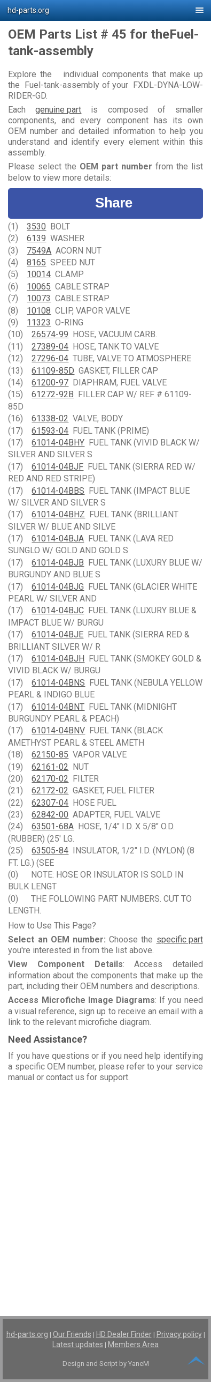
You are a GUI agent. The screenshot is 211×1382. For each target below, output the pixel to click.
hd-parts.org (27, 1334)
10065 (39, 286)
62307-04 (50, 803)
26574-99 (50, 334)
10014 (39, 274)
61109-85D (53, 371)
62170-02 (50, 779)
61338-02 (50, 418)
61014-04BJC (58, 610)
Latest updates (77, 1344)
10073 (39, 298)
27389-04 (50, 346)
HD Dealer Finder (124, 1334)
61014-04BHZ (58, 514)
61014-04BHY (58, 442)
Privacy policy (179, 1334)
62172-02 (50, 790)
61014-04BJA (58, 538)
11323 (39, 322)
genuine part (58, 110)
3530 (36, 226)
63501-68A (53, 826)
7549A (39, 251)
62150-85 (50, 754)
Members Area (133, 1344)
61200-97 (50, 382)
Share (105, 203)
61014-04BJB (58, 563)
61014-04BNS (58, 683)
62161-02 (50, 767)
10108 (39, 311)
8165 (36, 262)
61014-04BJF (57, 467)
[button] (105, 10)
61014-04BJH (58, 658)
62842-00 (50, 814)
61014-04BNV (58, 730)
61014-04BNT (58, 707)
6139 (36, 238)
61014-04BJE (57, 634)
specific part (180, 939)
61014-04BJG (58, 587)
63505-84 (50, 850)
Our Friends (72, 1334)
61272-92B (53, 394)
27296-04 (50, 358)
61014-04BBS (58, 491)
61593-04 (50, 431)
